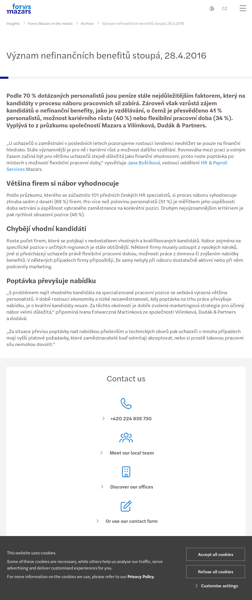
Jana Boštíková (143, 162)
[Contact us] (126, 410)
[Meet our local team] (126, 450)
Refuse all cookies (215, 571)
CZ (224, 8)
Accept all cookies (215, 554)
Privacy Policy (140, 576)
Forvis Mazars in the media (50, 22)
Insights (13, 23)
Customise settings (216, 585)
